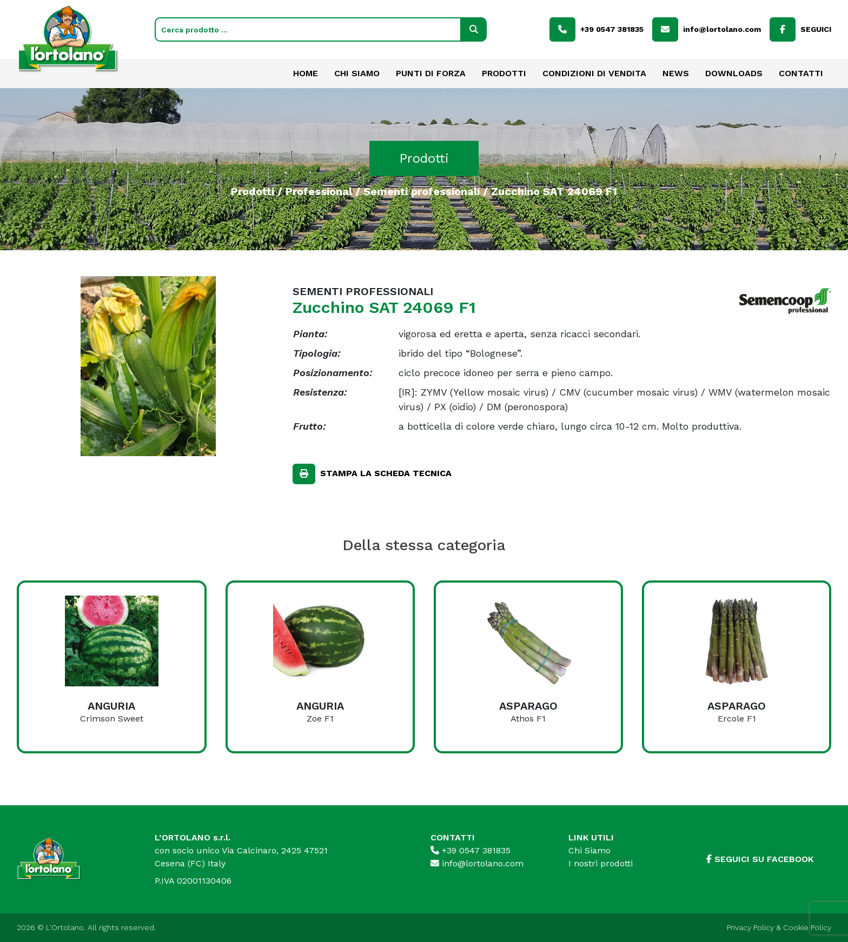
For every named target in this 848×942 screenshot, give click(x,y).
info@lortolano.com (477, 863)
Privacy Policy (750, 927)
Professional (319, 190)
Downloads (734, 73)
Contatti (801, 73)
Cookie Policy (807, 927)
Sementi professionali (421, 190)
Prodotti (504, 73)
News (675, 73)
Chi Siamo (357, 73)
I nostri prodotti (600, 863)
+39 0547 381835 (470, 850)
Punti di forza (431, 73)
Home (305, 73)
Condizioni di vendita (594, 73)
